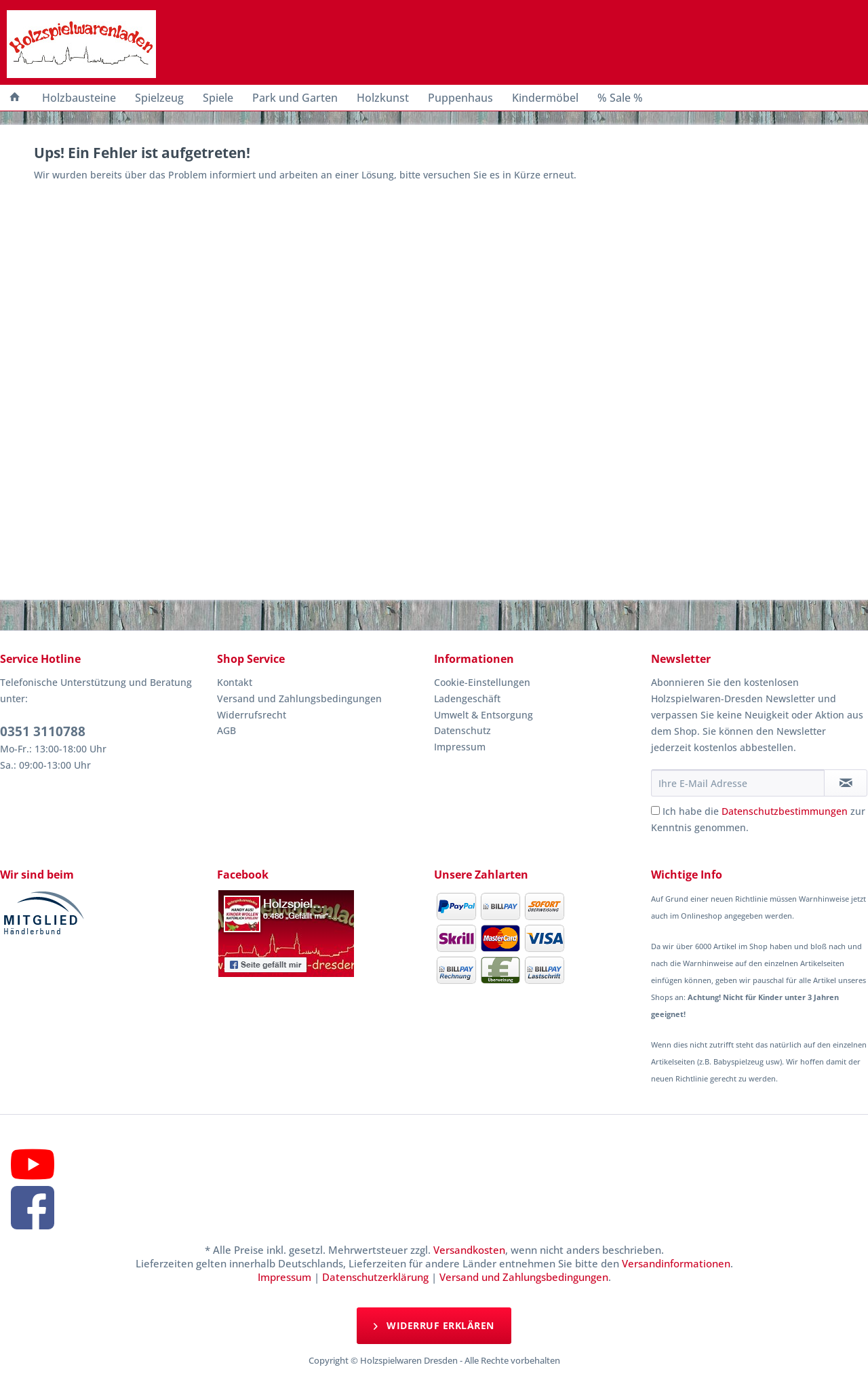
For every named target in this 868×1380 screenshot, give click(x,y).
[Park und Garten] (295, 98)
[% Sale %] (620, 98)
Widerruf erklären (434, 1325)
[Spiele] (218, 98)
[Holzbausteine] (79, 98)
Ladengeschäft (467, 698)
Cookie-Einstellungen (482, 682)
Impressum (460, 746)
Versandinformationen (676, 1263)
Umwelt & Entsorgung (483, 714)
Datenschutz (462, 730)
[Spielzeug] (159, 98)
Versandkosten (469, 1250)
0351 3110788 (42, 731)
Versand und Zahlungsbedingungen (299, 698)
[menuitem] (15, 98)
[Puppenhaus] (460, 98)
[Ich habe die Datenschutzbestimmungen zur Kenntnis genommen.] (655, 810)
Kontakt (234, 682)
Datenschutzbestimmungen (785, 811)
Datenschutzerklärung (375, 1277)
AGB (226, 730)
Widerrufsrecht (251, 714)
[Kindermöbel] (545, 98)
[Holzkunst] (382, 98)
